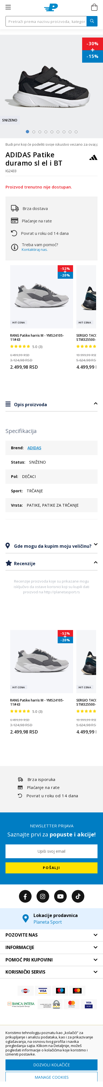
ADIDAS (34, 447)
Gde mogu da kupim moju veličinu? (52, 546)
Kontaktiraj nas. (35, 249)
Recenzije (24, 563)
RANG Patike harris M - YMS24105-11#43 (37, 337)
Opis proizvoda (30, 405)
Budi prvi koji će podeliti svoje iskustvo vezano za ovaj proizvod (51, 144)
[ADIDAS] (93, 160)
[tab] (51, 404)
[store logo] (51, 7)
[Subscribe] (51, 867)
